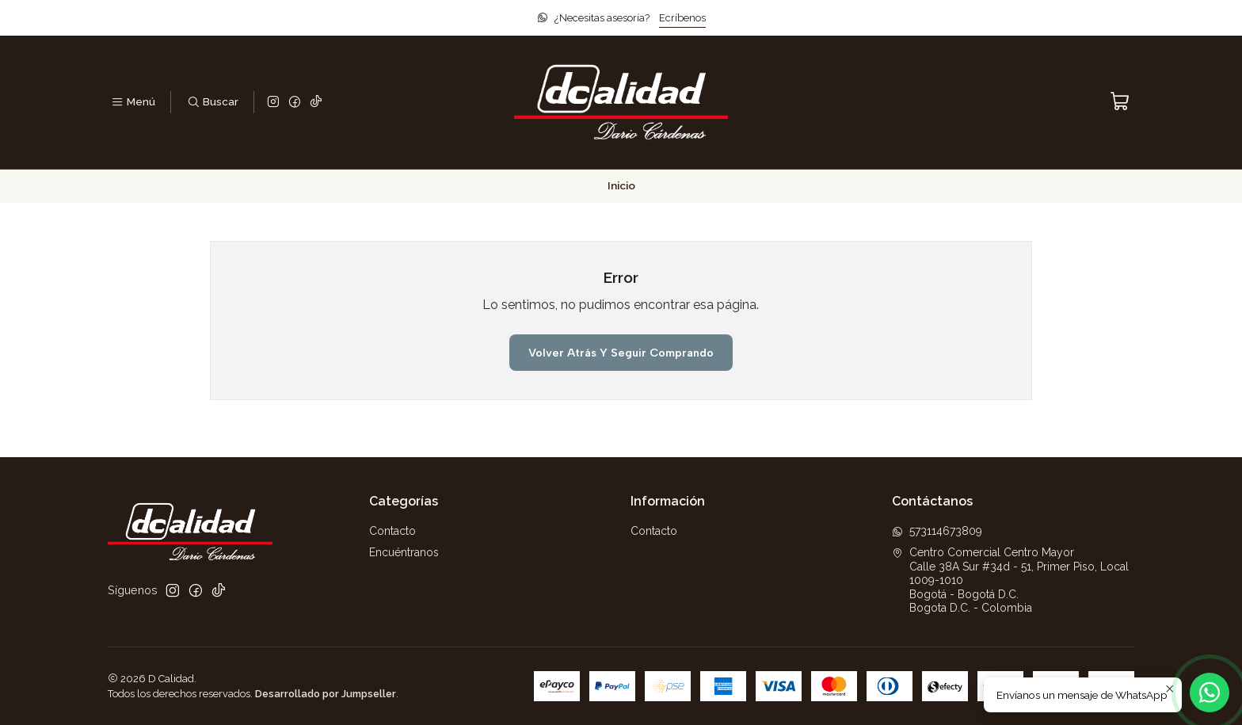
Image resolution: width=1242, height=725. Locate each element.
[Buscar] (212, 102)
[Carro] (1120, 101)
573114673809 (937, 531)
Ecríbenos (682, 18)
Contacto (392, 531)
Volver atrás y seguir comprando (621, 352)
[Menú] (133, 102)
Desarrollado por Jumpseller (325, 694)
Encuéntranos (404, 552)
